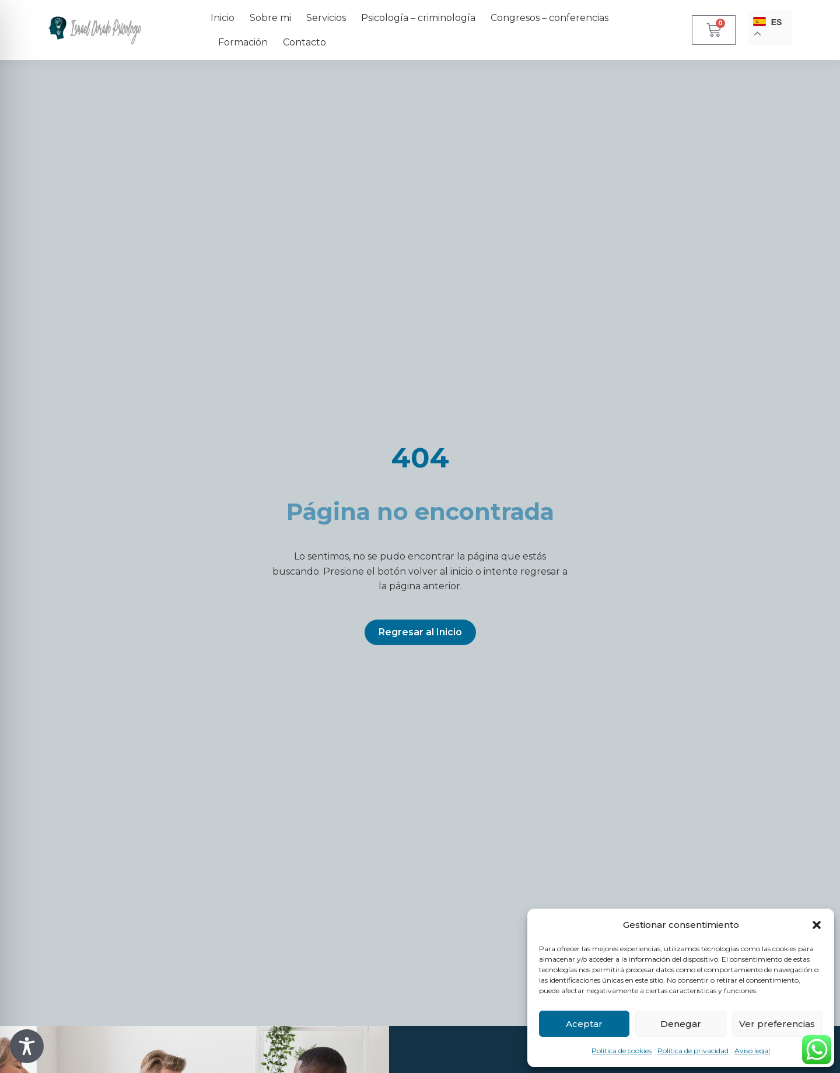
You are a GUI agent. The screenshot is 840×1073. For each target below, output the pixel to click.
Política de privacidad (693, 1050)
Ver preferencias (777, 1023)
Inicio (223, 17)
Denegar (680, 1023)
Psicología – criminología (418, 17)
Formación (243, 42)
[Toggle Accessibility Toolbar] (27, 1046)
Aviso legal (752, 1050)
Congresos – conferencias (549, 17)
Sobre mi (270, 17)
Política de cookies (622, 1050)
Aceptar (584, 1023)
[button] (816, 925)
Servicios (326, 17)
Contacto (304, 42)
